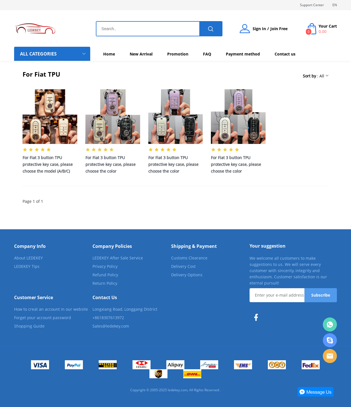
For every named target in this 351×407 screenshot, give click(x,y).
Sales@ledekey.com (110, 326)
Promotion (177, 54)
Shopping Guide (29, 326)
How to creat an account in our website (51, 309)
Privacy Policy (105, 266)
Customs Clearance (189, 258)
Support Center (312, 5)
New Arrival (141, 54)
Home (109, 54)
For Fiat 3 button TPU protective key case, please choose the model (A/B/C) (48, 164)
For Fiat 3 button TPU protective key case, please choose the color (110, 164)
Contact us (285, 54)
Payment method (243, 54)
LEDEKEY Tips (26, 266)
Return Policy (104, 283)
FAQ (207, 54)
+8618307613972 (108, 317)
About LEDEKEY (28, 258)
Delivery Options (186, 274)
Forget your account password (42, 317)
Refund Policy (105, 274)
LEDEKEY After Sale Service (117, 258)
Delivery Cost (183, 266)
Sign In (259, 28)
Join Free (279, 28)
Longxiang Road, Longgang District (124, 309)
